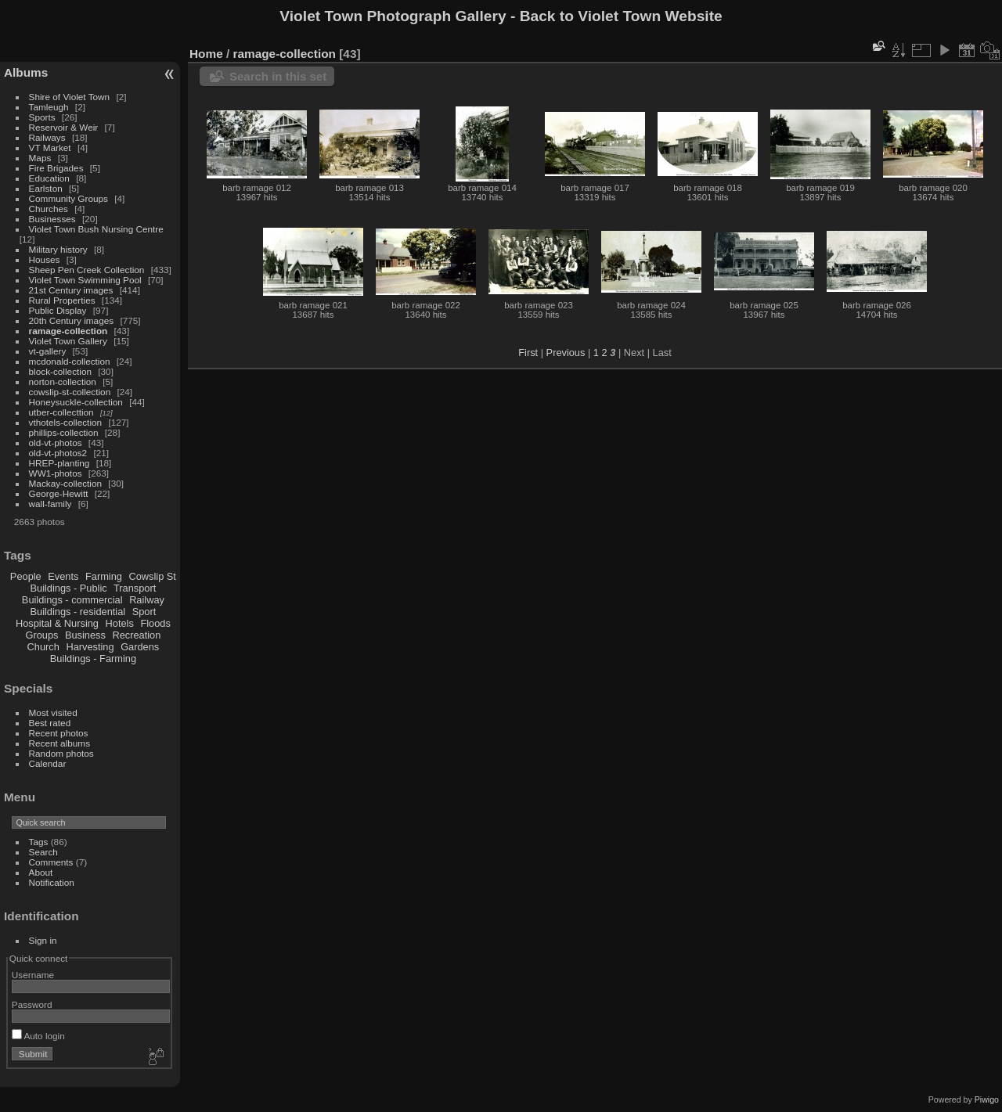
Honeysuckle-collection (76, 402)
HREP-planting (59, 463)
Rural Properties (62, 300)
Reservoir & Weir (64, 127)
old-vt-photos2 (58, 453)
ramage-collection (68, 331)
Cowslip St (151, 576)
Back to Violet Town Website (621, 16)
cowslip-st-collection (70, 392)
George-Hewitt (58, 493)
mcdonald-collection (69, 361)
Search (43, 852)
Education (49, 178)
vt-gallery (48, 351)
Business (85, 635)
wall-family (50, 503)
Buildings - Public (69, 588)
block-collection (60, 371)
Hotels (120, 623)
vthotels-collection (66, 422)
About (41, 872)
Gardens (140, 647)
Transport (135, 588)
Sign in (43, 940)
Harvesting (90, 647)
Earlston (46, 188)
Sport (144, 611)
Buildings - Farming (93, 658)
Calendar (48, 763)
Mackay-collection (66, 483)
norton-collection (62, 381)
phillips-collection (64, 432)
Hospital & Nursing (57, 623)
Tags (39, 842)
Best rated (50, 723)
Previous (566, 352)
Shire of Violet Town (69, 97)
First (528, 352)
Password (32, 1004)
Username (33, 975)
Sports (42, 117)
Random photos (61, 753)
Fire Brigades (56, 168)
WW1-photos (55, 473)
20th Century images (71, 320)
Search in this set (277, 76)
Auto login (38, 1036)
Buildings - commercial (72, 600)
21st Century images (71, 290)
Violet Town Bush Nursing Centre (96, 229)
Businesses (52, 219)
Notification (51, 882)
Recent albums (59, 743)
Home (206, 53)
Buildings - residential (78, 611)
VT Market (50, 147)
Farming (103, 576)
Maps (40, 158)
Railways (47, 137)
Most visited (53, 712)
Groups (41, 635)
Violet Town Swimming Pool (85, 280)
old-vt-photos (55, 442)
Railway (146, 600)
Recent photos (58, 733)
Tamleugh (49, 107)
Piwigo (987, 1099)
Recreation (136, 635)
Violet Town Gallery (68, 341)
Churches (48, 208)
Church (43, 647)
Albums (26, 72)
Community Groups (68, 198)
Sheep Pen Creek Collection (87, 270)
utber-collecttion (61, 412)
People (25, 576)
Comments (51, 862)
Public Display (58, 310)
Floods (155, 623)
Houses (44, 259)
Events (63, 576)
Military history (58, 249)
